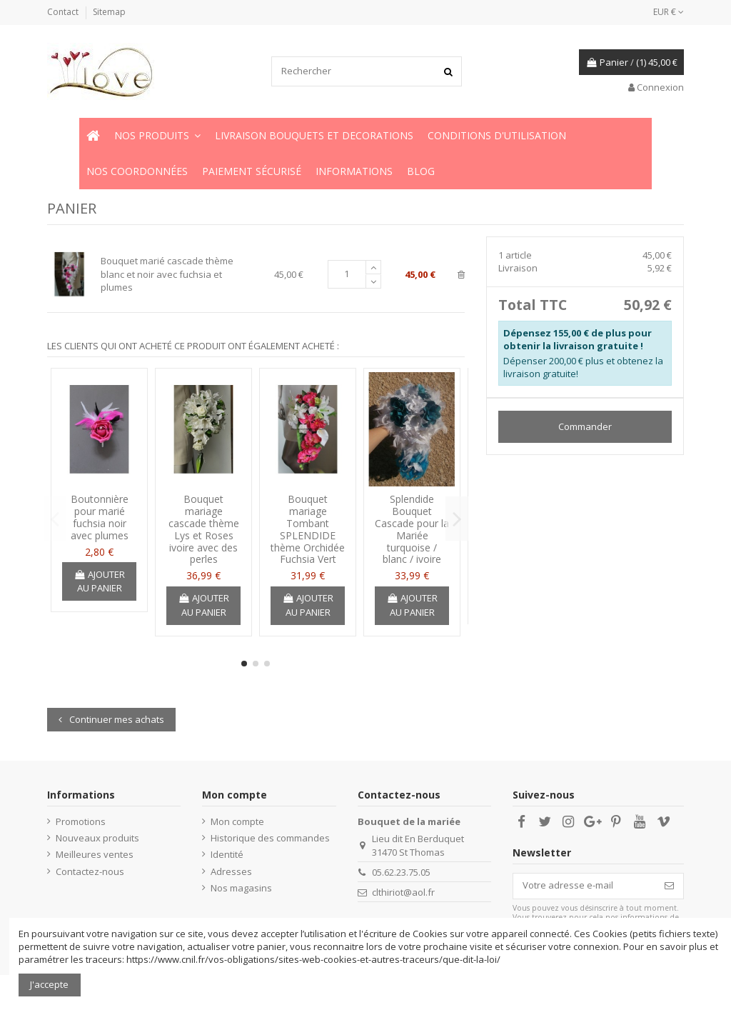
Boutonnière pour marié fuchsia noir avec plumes (99, 516)
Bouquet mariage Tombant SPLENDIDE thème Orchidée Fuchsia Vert (308, 529)
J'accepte (49, 984)
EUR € (668, 12)
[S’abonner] (669, 886)
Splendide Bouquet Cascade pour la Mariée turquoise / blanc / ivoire (412, 529)
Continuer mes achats (111, 719)
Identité (227, 854)
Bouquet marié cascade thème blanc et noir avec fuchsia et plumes (167, 273)
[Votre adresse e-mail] (584, 886)
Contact (64, 12)
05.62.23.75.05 (401, 872)
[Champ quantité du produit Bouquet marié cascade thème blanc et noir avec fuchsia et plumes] (347, 274)
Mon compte (237, 821)
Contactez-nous (90, 871)
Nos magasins (241, 887)
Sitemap (109, 12)
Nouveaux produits (97, 837)
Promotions (81, 821)
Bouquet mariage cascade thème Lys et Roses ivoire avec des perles (203, 529)
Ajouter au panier (99, 581)
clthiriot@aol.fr (403, 892)
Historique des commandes (270, 837)
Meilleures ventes (94, 854)
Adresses (231, 871)
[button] (157, 136)
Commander (585, 426)
